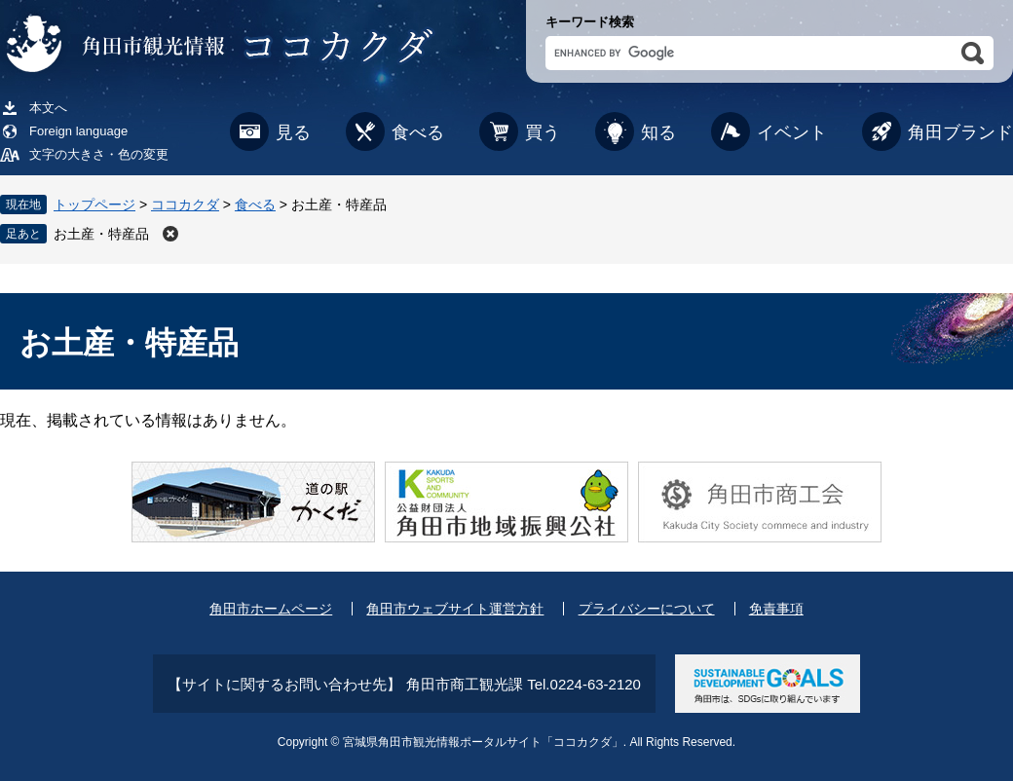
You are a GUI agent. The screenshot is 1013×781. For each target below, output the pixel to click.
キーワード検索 (589, 22)
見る (293, 132)
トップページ (94, 204)
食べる (418, 132)
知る (658, 132)
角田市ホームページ (270, 608)
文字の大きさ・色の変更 (99, 154)
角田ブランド (960, 132)
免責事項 (776, 608)
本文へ (48, 107)
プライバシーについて (647, 608)
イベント (792, 132)
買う (542, 132)
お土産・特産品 (101, 234)
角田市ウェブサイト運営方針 (455, 608)
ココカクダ (185, 204)
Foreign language (78, 131)
